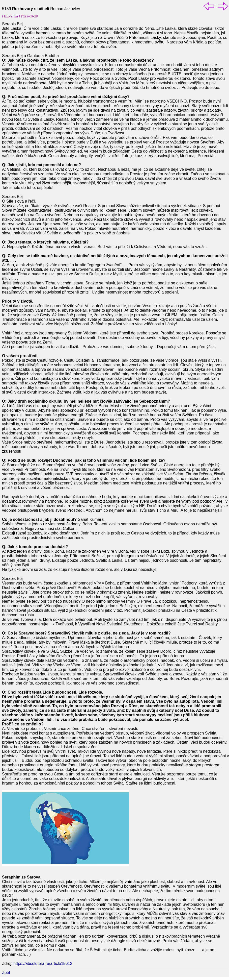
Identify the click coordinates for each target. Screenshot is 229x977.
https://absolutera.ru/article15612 (42, 963)
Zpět (6, 972)
